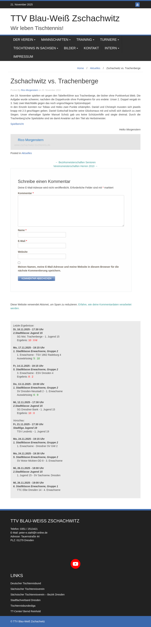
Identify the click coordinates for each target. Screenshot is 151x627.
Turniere (108, 39)
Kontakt (91, 48)
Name (22, 230)
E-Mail (22, 241)
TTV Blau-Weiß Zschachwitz (65, 18)
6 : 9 (35, 394)
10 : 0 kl (32, 340)
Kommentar (26, 193)
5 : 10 (36, 358)
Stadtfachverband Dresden (25, 600)
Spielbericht (17, 123)
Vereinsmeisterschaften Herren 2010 (75, 166)
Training (84, 39)
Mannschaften (54, 39)
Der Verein (23, 39)
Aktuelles (95, 68)
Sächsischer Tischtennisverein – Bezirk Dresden (37, 594)
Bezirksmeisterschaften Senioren (75, 162)
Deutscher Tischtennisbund (25, 583)
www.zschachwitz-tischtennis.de (32, 145)
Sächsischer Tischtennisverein (27, 588)
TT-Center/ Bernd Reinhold (25, 611)
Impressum (23, 56)
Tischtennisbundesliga (22, 605)
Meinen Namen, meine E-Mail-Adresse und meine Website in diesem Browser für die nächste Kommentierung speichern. (68, 268)
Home (80, 68)
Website (22, 251)
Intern (111, 48)
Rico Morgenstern (29, 90)
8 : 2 (30, 376)
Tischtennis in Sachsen (34, 48)
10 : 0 (31, 413)
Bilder (70, 48)
